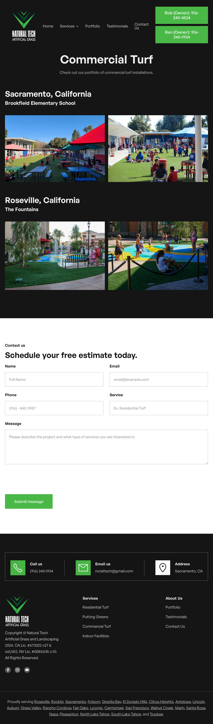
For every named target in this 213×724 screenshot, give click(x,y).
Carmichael (114, 707)
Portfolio (92, 26)
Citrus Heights (161, 701)
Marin (179, 707)
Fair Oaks (80, 707)
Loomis (96, 707)
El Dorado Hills (135, 701)
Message (13, 423)
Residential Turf (96, 607)
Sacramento (75, 701)
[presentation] (36, 478)
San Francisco (137, 707)
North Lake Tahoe (94, 714)
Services (67, 26)
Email (115, 366)
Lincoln (198, 701)
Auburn (13, 707)
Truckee (156, 714)
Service (116, 394)
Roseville (41, 701)
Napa (53, 714)
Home (48, 26)
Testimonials (117, 26)
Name (10, 366)
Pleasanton (69, 714)
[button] (69, 26)
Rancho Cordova (57, 707)
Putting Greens (95, 616)
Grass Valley (31, 707)
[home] (24, 26)
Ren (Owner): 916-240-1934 (181, 35)
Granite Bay (111, 701)
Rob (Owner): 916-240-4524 (182, 15)
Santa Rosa (195, 707)
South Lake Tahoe (126, 714)
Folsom (94, 701)
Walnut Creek (162, 707)
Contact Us (142, 26)
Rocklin (57, 701)
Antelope (183, 701)
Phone (10, 394)
